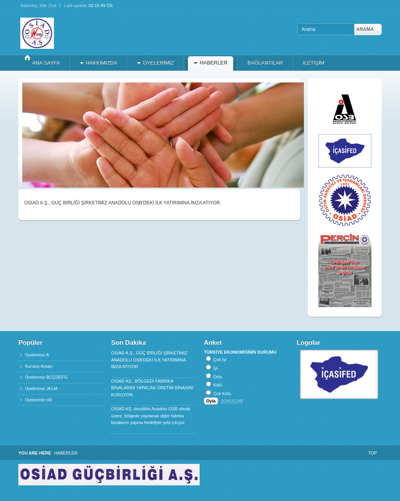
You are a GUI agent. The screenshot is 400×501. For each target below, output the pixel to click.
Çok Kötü (222, 393)
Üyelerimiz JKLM (41, 388)
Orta (217, 376)
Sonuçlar (232, 401)
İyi (215, 368)
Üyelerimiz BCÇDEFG (46, 377)
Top (372, 453)
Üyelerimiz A (37, 354)
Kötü (217, 385)
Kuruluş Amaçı (39, 366)
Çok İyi (220, 359)
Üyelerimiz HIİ (38, 399)
